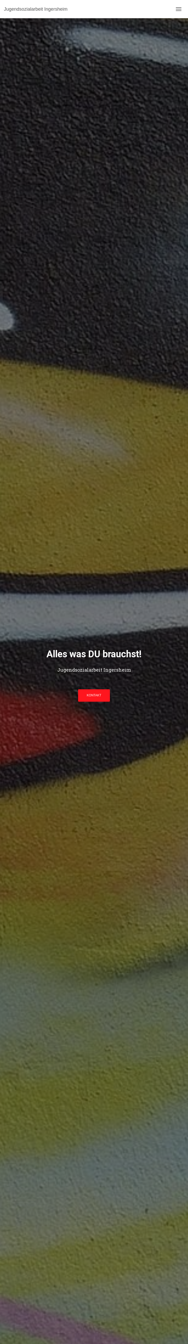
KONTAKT (94, 695)
